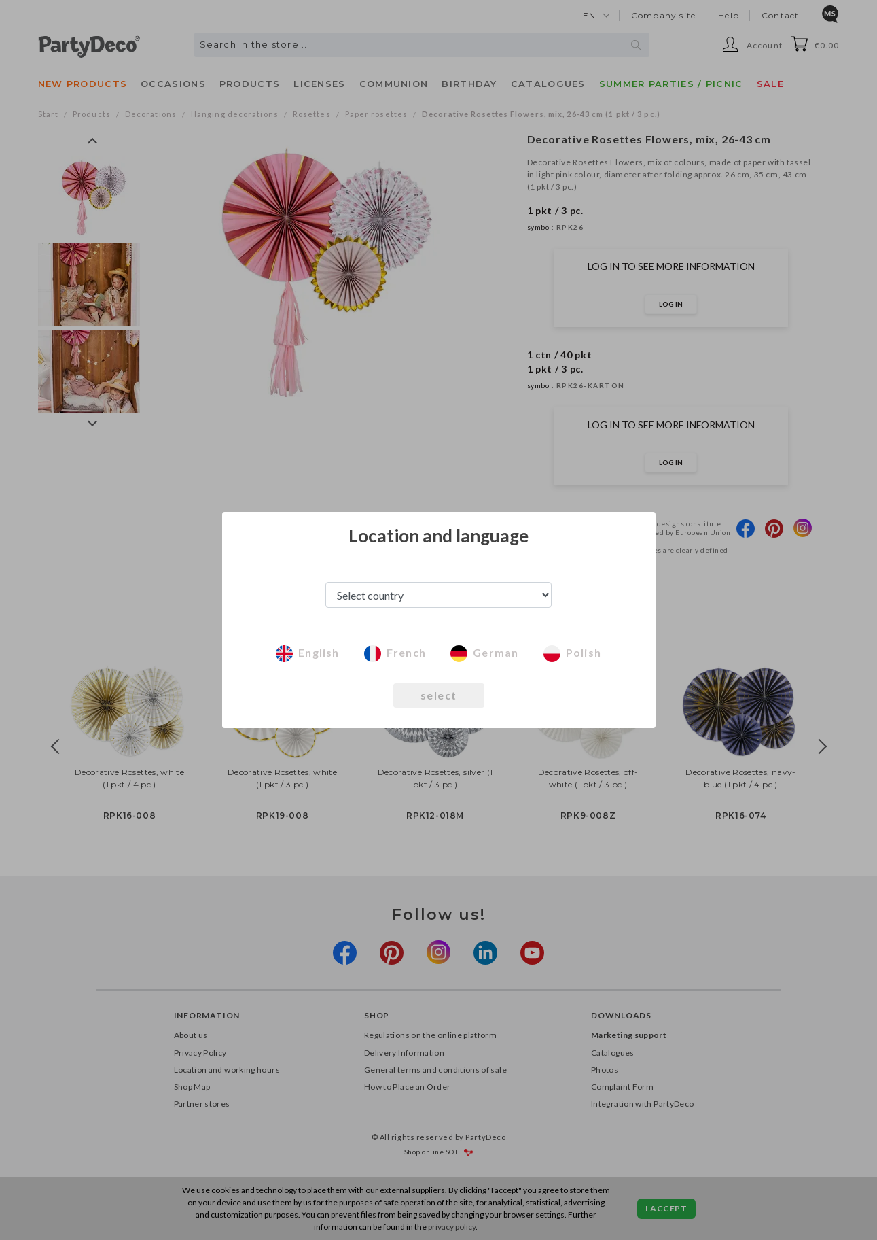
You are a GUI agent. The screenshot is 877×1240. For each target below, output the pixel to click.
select (438, 695)
